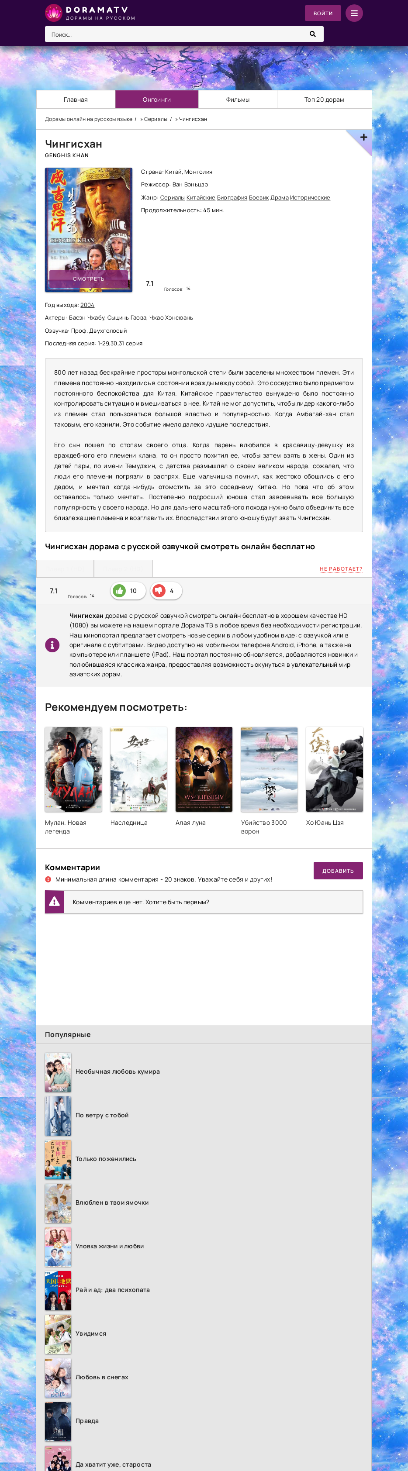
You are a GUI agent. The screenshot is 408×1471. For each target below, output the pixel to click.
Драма (279, 197)
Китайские (201, 197)
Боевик (259, 197)
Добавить (338, 871)
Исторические (310, 197)
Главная (76, 99)
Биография (232, 197)
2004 (87, 305)
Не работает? (341, 568)
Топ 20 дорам (324, 99)
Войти (322, 13)
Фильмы (238, 99)
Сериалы (172, 197)
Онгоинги (157, 99)
